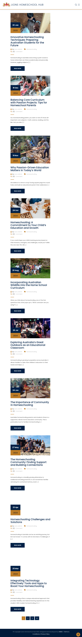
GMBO (61, 632)
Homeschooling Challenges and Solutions (30, 521)
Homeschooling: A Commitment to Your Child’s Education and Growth (28, 225)
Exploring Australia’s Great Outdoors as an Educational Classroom (28, 345)
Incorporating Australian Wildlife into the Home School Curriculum (29, 285)
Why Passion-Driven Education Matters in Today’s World (30, 169)
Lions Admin (18, 49)
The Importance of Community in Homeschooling (30, 403)
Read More (17, 68)
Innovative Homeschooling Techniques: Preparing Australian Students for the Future (27, 41)
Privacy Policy (45, 634)
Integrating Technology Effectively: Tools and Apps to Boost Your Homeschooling (29, 583)
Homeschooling (32, 49)
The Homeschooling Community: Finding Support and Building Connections (28, 462)
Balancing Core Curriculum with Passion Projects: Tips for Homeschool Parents (29, 102)
